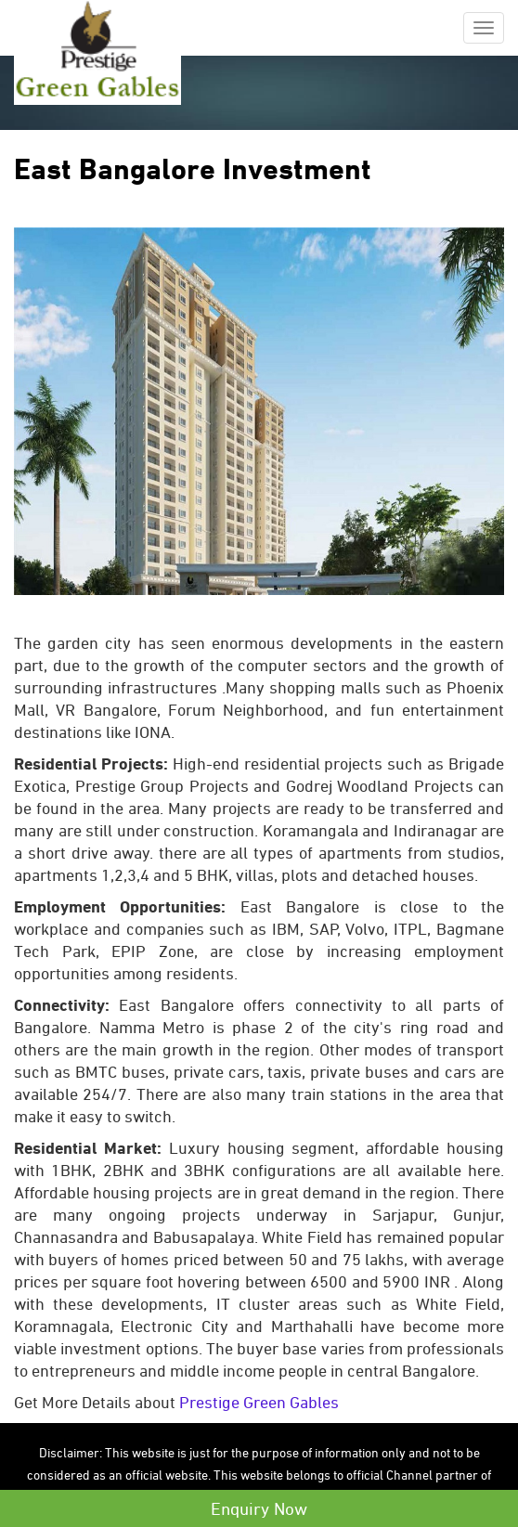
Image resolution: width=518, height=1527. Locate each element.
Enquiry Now (259, 1508)
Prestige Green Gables (259, 1402)
